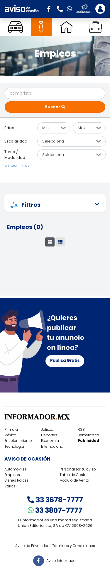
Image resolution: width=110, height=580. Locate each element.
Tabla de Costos (74, 474)
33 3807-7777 (55, 510)
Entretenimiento (18, 440)
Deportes (49, 435)
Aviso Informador (61, 560)
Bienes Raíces (16, 480)
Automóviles (15, 469)
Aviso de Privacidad (32, 545)
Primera (11, 429)
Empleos (12, 474)
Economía (50, 440)
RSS (81, 429)
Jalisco (47, 429)
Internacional (52, 446)
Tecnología (14, 446)
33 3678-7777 (55, 500)
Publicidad (88, 440)
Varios (10, 486)
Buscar (55, 107)
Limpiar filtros (17, 165)
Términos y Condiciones (73, 545)
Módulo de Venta (74, 480)
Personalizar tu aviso (78, 469)
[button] (50, 8)
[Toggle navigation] (100, 9)
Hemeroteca (88, 435)
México (10, 435)
